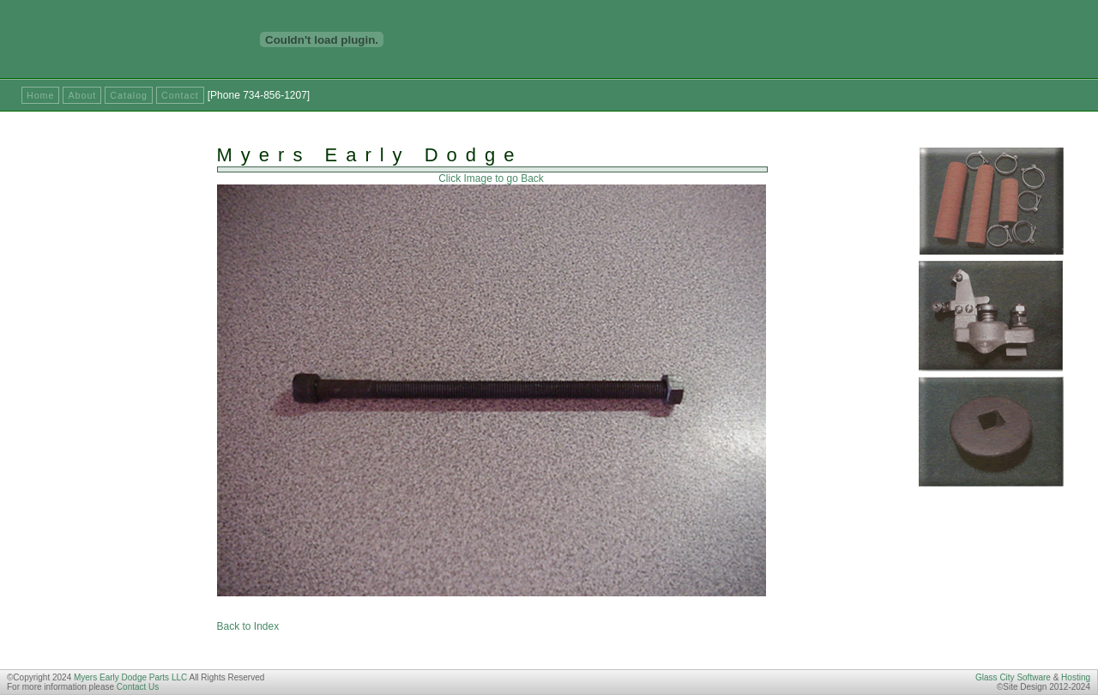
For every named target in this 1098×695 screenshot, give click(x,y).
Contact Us (138, 687)
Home (40, 95)
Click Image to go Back (491, 178)
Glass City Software (1013, 677)
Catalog (129, 95)
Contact (180, 95)
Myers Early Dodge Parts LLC (130, 677)
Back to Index (248, 626)
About (82, 95)
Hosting (1075, 677)
